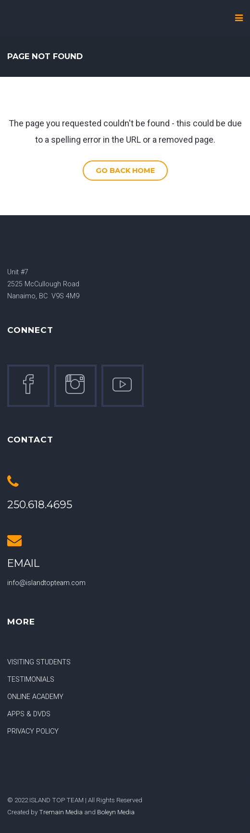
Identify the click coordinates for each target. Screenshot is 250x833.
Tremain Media (61, 812)
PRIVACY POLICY (33, 731)
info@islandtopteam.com (46, 583)
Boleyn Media (116, 812)
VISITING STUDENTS (39, 662)
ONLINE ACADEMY (35, 697)
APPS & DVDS (28, 714)
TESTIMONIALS (30, 679)
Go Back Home (125, 170)
